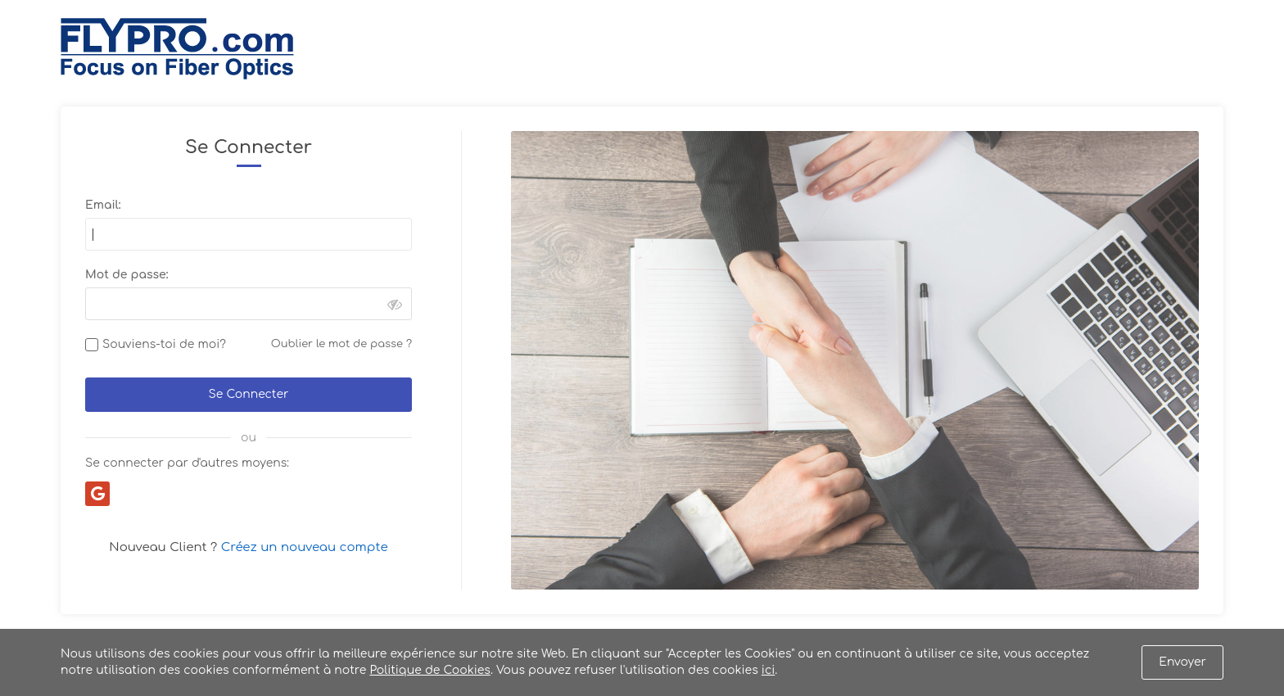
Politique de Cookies (429, 670)
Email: (102, 205)
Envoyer (1182, 662)
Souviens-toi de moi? (164, 344)
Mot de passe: (126, 275)
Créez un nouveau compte (304, 547)
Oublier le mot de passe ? (341, 344)
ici (768, 670)
